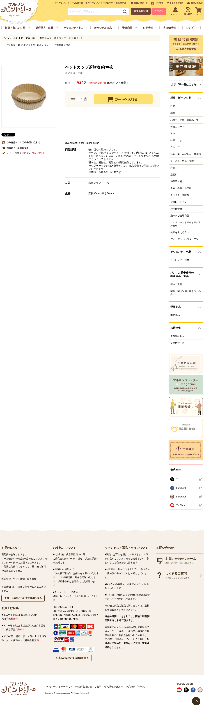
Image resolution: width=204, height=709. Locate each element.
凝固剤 (173, 174)
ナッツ (173, 133)
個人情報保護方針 (113, 686)
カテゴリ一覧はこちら (183, 84)
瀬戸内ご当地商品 (179, 215)
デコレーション (178, 202)
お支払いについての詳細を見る (72, 657)
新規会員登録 (141, 11)
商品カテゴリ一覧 (135, 686)
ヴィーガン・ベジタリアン (184, 239)
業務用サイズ (177, 343)
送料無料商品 (177, 336)
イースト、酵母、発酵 (182, 161)
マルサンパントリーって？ (59, 686)
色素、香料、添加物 (180, 188)
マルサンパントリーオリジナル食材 (185, 224)
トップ (5, 45)
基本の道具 (176, 284)
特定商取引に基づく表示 (88, 686)
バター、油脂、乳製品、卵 (184, 120)
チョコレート (177, 126)
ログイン (159, 11)
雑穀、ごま (176, 140)
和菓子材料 (176, 181)
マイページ (65, 38)
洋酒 (172, 168)
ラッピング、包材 (179, 260)
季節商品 (175, 315)
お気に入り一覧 (48, 38)
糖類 (172, 113)
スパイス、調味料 (179, 195)
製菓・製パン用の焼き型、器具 (26, 45)
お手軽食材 (176, 209)
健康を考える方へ (179, 232)
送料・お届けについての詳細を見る (23, 598)
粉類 (172, 106)
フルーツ (175, 147)
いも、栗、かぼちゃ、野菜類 (185, 154)
